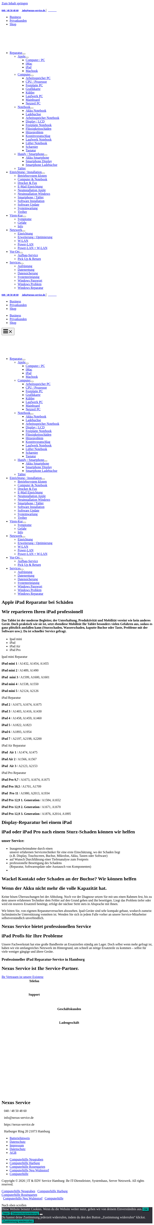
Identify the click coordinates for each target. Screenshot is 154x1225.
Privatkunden (18, 319)
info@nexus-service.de (34, 10)
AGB (13, 1152)
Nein (6, 1213)
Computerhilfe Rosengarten (27, 1166)
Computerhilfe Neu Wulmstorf (29, 1170)
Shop (13, 322)
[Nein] (41, 1214)
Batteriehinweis (20, 1138)
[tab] (81, 639)
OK (146, 1209)
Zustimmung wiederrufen (18, 1221)
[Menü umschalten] (23, 53)
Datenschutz (17, 1141)
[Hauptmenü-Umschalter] (8, 331)
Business (15, 315)
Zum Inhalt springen (15, 3)
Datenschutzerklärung (25, 1213)
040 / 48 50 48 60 (10, 10)
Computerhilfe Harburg (25, 1163)
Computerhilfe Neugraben (26, 1159)
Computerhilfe (19, 1174)
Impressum (17, 1145)
